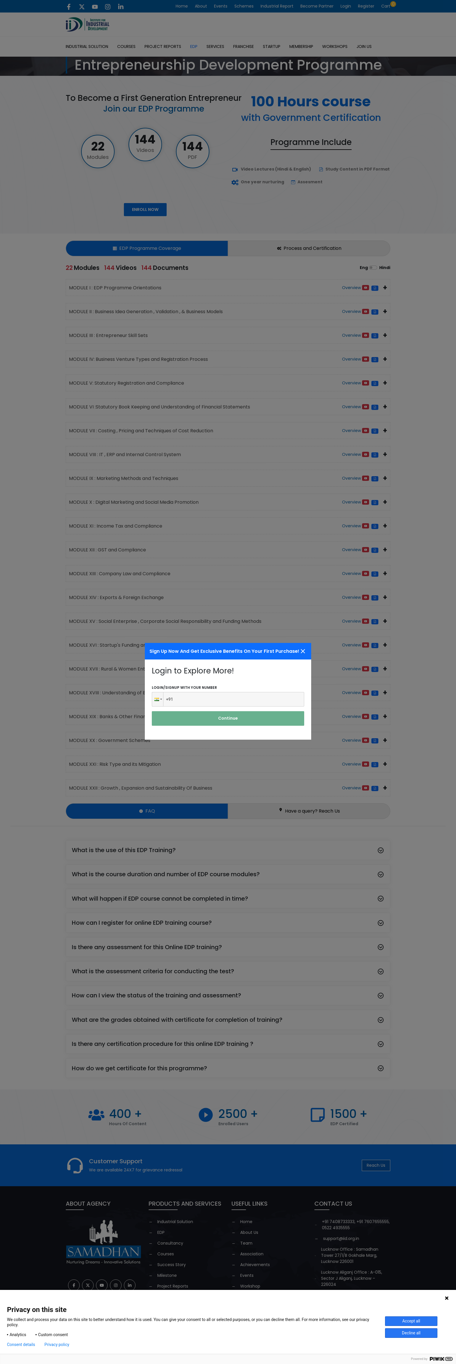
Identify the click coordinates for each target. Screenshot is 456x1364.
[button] (157, 699)
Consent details (21, 1344)
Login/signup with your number (184, 687)
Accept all (411, 1321)
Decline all (411, 1333)
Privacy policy (56, 1344)
